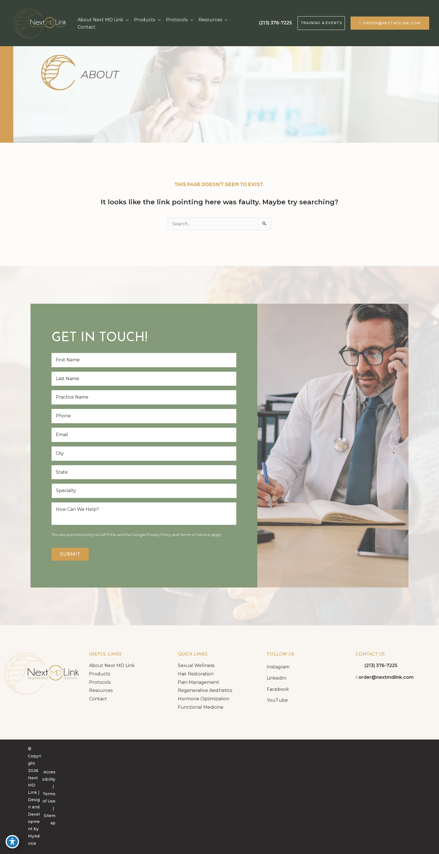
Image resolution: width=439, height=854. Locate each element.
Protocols (100, 682)
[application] (126, 20)
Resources (101, 690)
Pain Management (198, 682)
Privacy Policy (158, 535)
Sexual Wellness (196, 665)
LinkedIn (276, 678)
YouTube (277, 700)
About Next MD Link (112, 665)
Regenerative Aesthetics (205, 690)
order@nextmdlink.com (392, 23)
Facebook (278, 689)
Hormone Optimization (203, 698)
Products (99, 674)
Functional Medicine (200, 707)
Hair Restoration (196, 674)
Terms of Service (195, 535)
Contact (98, 698)
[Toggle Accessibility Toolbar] (12, 841)
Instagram (278, 667)
